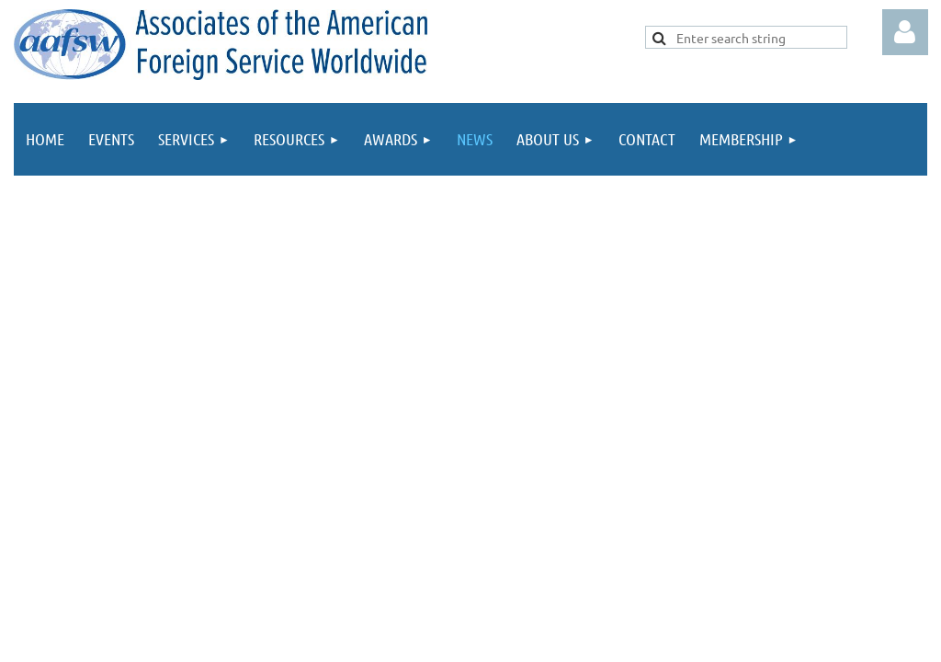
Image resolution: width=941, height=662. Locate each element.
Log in (905, 32)
